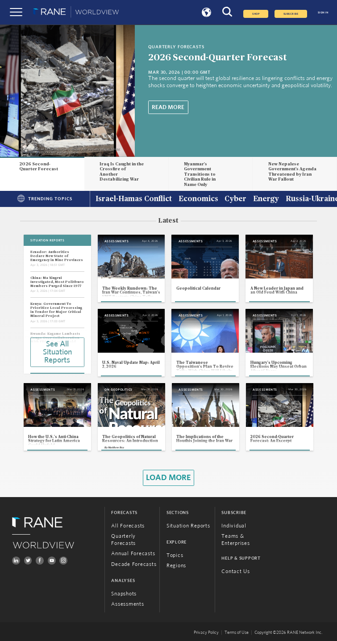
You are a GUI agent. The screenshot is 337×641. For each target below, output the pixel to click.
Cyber (235, 199)
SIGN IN (323, 12)
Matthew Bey (116, 447)
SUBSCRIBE (290, 14)
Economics (198, 199)
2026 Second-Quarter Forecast (217, 57)
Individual (233, 525)
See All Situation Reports (57, 352)
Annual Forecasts (133, 554)
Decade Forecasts (133, 564)
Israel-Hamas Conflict (134, 199)
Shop (255, 14)
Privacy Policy (206, 632)
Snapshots (124, 594)
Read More (168, 107)
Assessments (127, 604)
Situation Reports (188, 525)
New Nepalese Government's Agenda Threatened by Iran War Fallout (292, 172)
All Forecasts (128, 525)
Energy (266, 199)
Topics (174, 555)
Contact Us (235, 571)
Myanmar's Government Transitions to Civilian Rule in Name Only (200, 174)
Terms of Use (237, 632)
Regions (176, 566)
